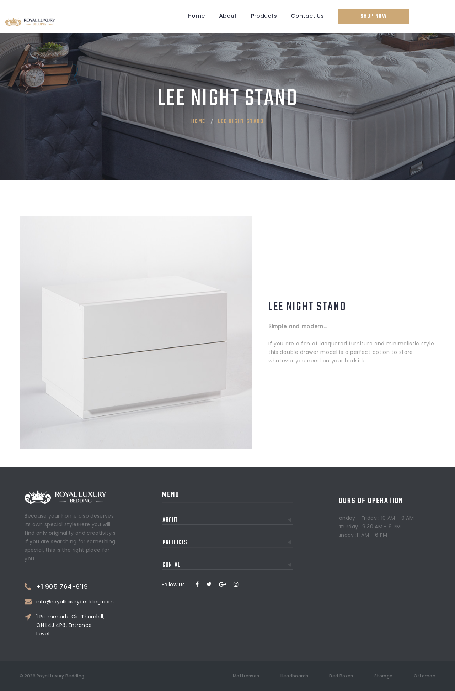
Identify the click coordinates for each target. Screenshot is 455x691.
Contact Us (307, 15)
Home (196, 15)
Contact (227, 532)
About (228, 15)
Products (264, 15)
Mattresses (246, 676)
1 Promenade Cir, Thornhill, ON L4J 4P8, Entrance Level (98, 625)
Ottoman (424, 676)
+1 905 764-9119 (90, 586)
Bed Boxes (341, 676)
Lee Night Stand (241, 121)
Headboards (294, 676)
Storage (383, 676)
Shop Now (373, 16)
